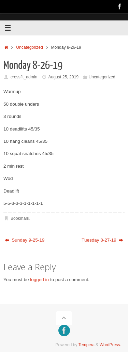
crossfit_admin (24, 77)
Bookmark (20, 218)
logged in (39, 279)
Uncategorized (29, 47)
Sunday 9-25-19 (25, 240)
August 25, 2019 (63, 77)
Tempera (87, 344)
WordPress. (110, 344)
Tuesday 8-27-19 (102, 240)
